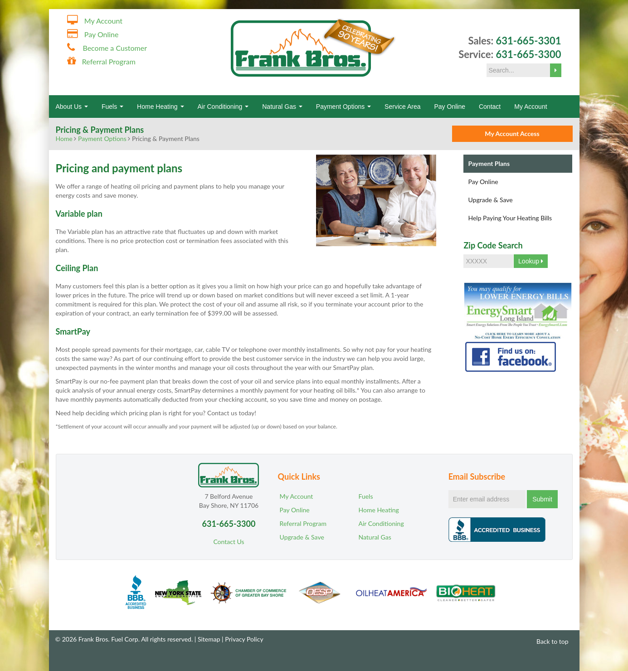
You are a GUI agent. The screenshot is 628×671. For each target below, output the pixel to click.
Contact (490, 106)
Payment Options (343, 106)
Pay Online (101, 34)
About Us (72, 106)
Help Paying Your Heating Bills (510, 218)
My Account (103, 20)
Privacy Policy (244, 639)
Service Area (402, 106)
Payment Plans (489, 163)
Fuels (112, 106)
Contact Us (228, 541)
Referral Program (109, 61)
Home (64, 138)
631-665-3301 (528, 40)
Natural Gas (282, 106)
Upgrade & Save (490, 200)
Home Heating (160, 106)
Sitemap (209, 639)
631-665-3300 (528, 54)
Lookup (530, 261)
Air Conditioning (223, 106)
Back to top (548, 641)
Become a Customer (115, 48)
